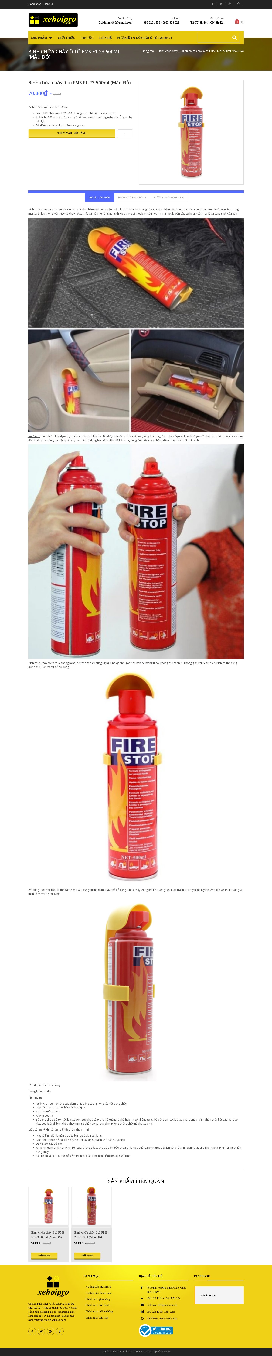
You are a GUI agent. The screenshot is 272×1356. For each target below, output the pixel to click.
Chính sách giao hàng (98, 1299)
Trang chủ (147, 51)
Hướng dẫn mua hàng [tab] (132, 197)
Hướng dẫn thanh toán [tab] (169, 197)
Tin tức (87, 37)
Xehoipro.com (208, 1295)
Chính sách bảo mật (97, 1317)
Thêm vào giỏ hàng (71, 133)
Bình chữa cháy (168, 51)
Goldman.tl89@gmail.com (115, 22)
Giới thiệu (66, 37)
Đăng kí (48, 3)
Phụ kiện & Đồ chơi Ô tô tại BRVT (144, 37)
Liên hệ (105, 37)
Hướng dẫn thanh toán (99, 1292)
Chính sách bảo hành (98, 1305)
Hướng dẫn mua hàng (98, 1286)
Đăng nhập (34, 3)
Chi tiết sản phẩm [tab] (99, 197)
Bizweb (166, 1351)
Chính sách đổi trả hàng (99, 1311)
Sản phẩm (41, 37)
